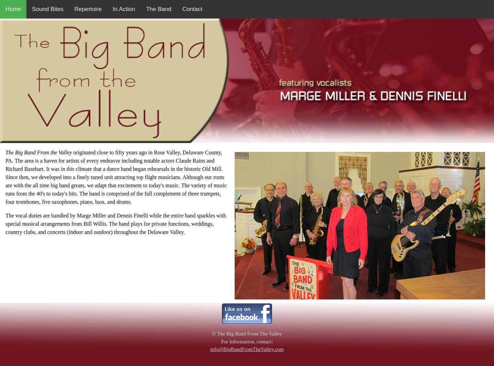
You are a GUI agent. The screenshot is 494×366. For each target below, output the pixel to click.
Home (13, 9)
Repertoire (88, 9)
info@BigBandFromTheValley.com (247, 349)
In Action (124, 9)
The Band (159, 9)
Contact (192, 9)
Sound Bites (47, 9)
